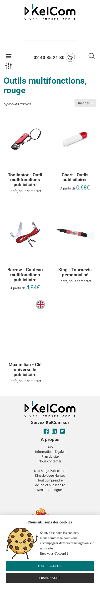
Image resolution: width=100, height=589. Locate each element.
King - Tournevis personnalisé (75, 272)
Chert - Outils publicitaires (75, 178)
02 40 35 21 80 (54, 57)
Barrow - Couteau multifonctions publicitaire (25, 274)
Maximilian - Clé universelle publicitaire (25, 369)
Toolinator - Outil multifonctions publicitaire (25, 180)
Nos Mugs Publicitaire (50, 471)
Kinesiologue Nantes (50, 475)
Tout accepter (50, 566)
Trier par (85, 103)
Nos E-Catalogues (50, 490)
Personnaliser (50, 578)
